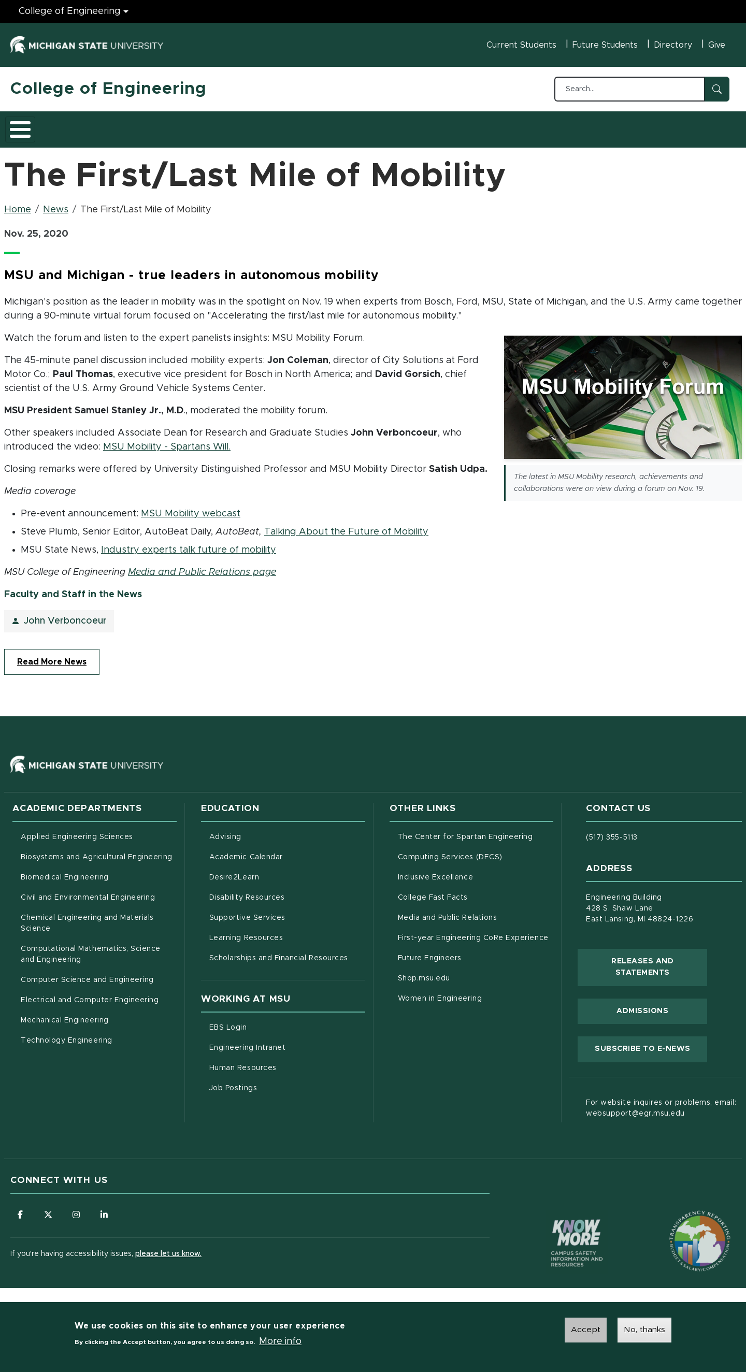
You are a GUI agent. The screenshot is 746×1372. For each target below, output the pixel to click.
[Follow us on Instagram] (77, 1208)
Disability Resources (287, 891)
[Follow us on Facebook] (20, 1208)
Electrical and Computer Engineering (90, 994)
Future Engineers (430, 952)
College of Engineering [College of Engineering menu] (70, 11)
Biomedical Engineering (65, 871)
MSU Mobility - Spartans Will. (167, 441)
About (33, 126)
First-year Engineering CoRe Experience (473, 932)
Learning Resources (287, 931)
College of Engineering (108, 89)
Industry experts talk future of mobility (188, 544)
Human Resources (286, 1061)
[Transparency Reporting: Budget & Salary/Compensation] (680, 1215)
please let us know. (168, 1248)
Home (17, 204)
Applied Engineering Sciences (77, 831)
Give (716, 45)
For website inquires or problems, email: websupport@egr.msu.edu (661, 1102)
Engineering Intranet (287, 1041)
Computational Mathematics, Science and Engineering (94, 949)
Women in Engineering (440, 992)
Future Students (605, 45)
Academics (88, 126)
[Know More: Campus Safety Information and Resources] (557, 1215)
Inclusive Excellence (436, 871)
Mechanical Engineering (65, 1014)
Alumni (318, 126)
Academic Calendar (287, 850)
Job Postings (276, 1081)
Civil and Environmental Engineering (88, 892)
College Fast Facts (476, 891)
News (55, 204)
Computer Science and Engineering (87, 974)
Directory (673, 45)
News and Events (386, 126)
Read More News (52, 656)
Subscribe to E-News (651, 1042)
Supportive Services (287, 911)
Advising (225, 831)
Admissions (152, 126)
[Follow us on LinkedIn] (106, 1208)
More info (280, 1342)
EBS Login (271, 1021)
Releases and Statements (659, 961)
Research (213, 126)
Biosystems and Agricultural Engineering (99, 850)
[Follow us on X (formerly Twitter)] (49, 1208)
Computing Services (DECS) (476, 850)
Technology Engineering (66, 1034)
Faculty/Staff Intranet (481, 129)
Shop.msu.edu (467, 971)
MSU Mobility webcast (190, 507)
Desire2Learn (277, 870)
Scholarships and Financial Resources (278, 952)
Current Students (521, 45)
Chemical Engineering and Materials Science (87, 917)
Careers (269, 126)
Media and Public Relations (447, 912)
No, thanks (644, 1330)
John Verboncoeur (65, 615)
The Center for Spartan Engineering (476, 830)
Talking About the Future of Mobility (346, 526)
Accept (585, 1330)
